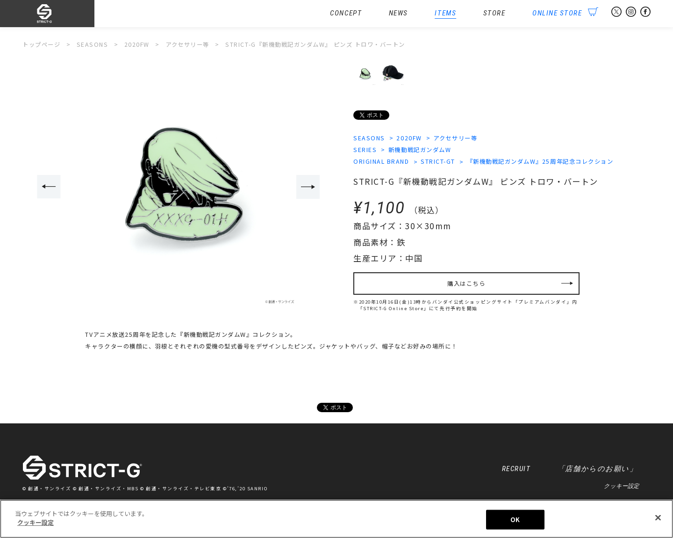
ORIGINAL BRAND (381, 162)
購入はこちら (466, 283)
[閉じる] (658, 518)
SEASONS (369, 138)
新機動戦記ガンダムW (419, 149)
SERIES (365, 149)
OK (515, 520)
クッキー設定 (621, 486)
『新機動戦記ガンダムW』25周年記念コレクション (540, 162)
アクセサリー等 (456, 138)
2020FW (409, 138)
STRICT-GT (438, 162)
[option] (179, 187)
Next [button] (308, 187)
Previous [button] (48, 187)
